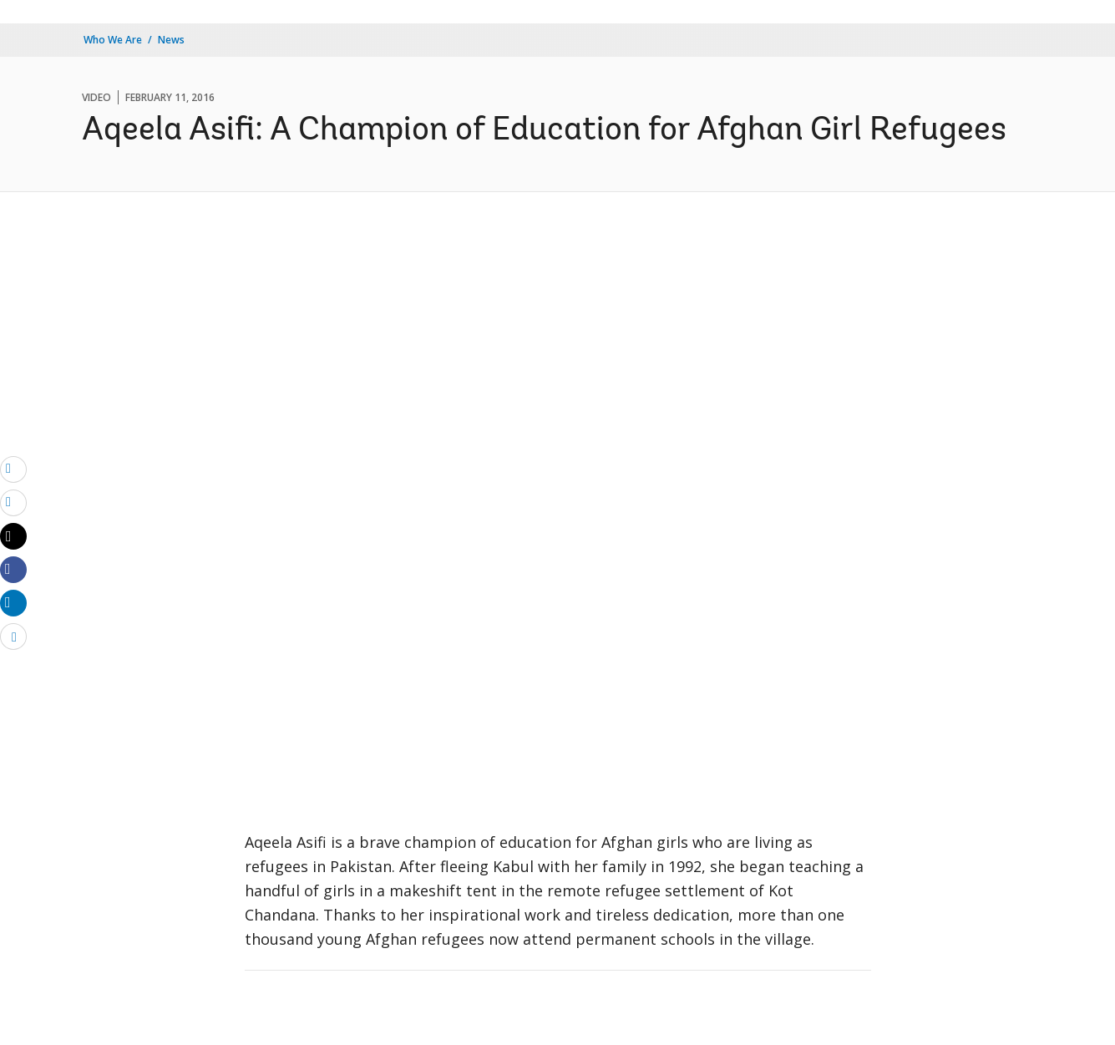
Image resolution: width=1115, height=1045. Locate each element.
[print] (13, 502)
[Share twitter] (13, 536)
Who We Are (113, 40)
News (171, 40)
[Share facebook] (13, 568)
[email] (13, 468)
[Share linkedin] (13, 602)
